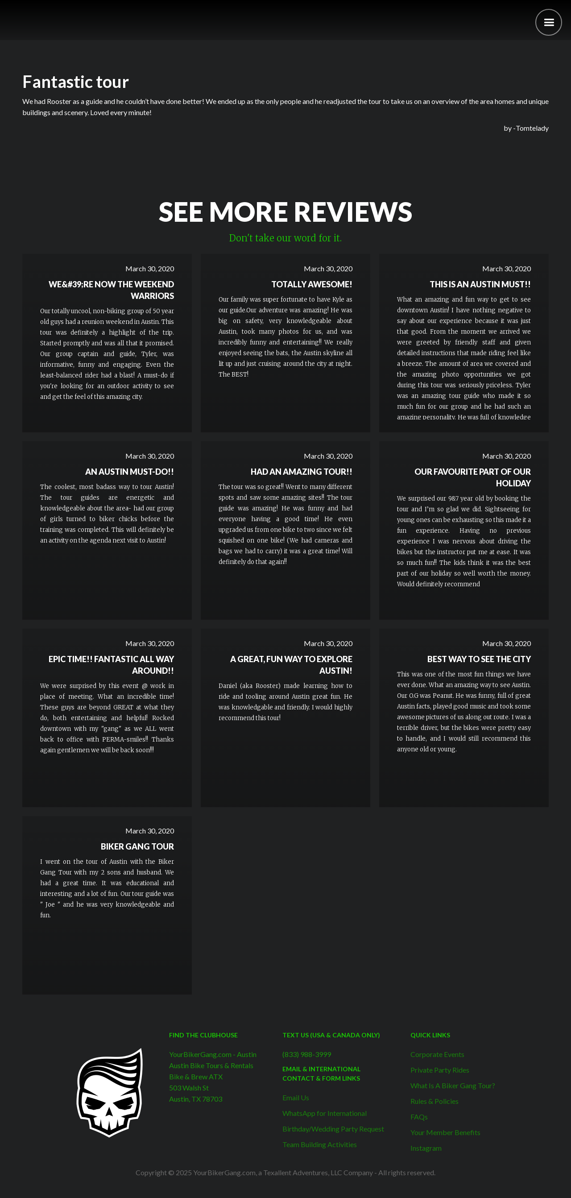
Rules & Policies (434, 1101)
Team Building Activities (319, 1144)
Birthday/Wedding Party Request (333, 1128)
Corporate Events (437, 1054)
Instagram (426, 1148)
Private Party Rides (439, 1069)
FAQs (419, 1116)
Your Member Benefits (445, 1132)
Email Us (295, 1097)
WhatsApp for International (324, 1113)
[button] (548, 22)
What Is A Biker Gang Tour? (452, 1085)
